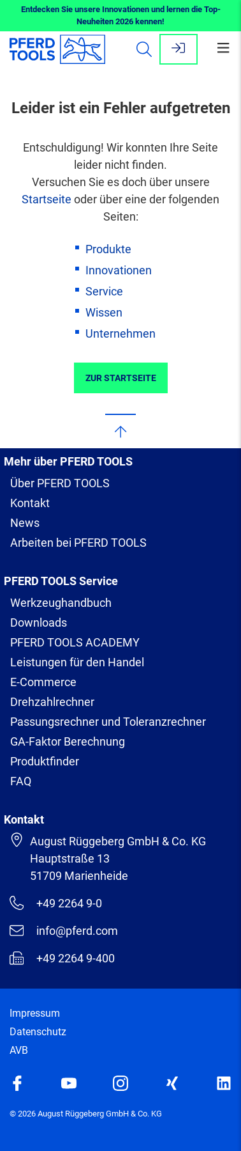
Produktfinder (44, 761)
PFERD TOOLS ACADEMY (75, 642)
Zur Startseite (120, 378)
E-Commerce (43, 682)
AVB (19, 1050)
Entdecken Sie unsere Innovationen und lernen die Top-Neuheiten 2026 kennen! (121, 15)
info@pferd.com (64, 930)
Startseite (46, 199)
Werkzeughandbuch (61, 602)
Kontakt (30, 503)
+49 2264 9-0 (56, 903)
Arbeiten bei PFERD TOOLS (78, 542)
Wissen (103, 312)
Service (104, 291)
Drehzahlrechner (52, 702)
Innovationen (118, 270)
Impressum (35, 1013)
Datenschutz (38, 1032)
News (25, 522)
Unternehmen (120, 333)
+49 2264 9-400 (62, 958)
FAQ (20, 781)
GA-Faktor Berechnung (67, 741)
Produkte (108, 249)
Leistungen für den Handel (77, 662)
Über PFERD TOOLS (60, 483)
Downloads (38, 622)
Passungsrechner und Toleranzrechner (108, 721)
